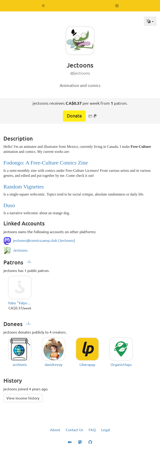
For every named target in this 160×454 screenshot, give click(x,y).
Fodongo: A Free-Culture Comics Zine (45, 163)
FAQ (92, 430)
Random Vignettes (23, 187)
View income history (22, 398)
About (55, 430)
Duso (9, 205)
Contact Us (74, 430)
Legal (105, 430)
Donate (74, 115)
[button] (43, 5)
